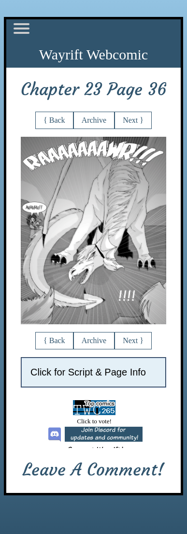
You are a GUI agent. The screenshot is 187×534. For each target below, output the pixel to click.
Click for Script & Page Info (88, 372)
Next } (133, 120)
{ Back (54, 120)
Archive (94, 120)
